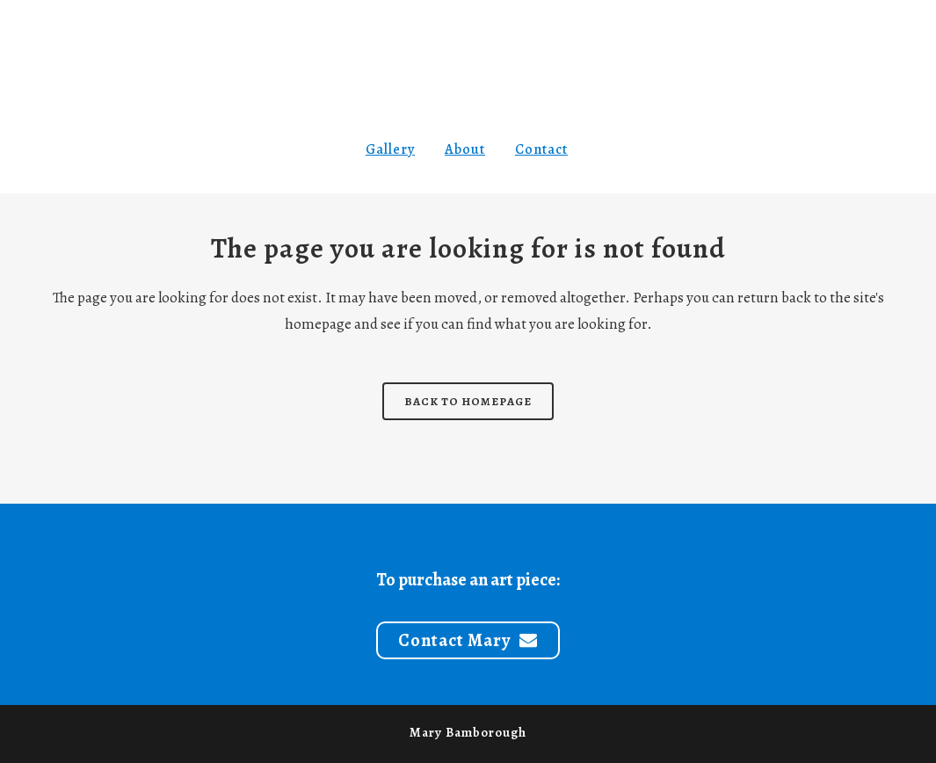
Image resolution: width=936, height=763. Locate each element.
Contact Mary (468, 640)
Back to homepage (468, 401)
